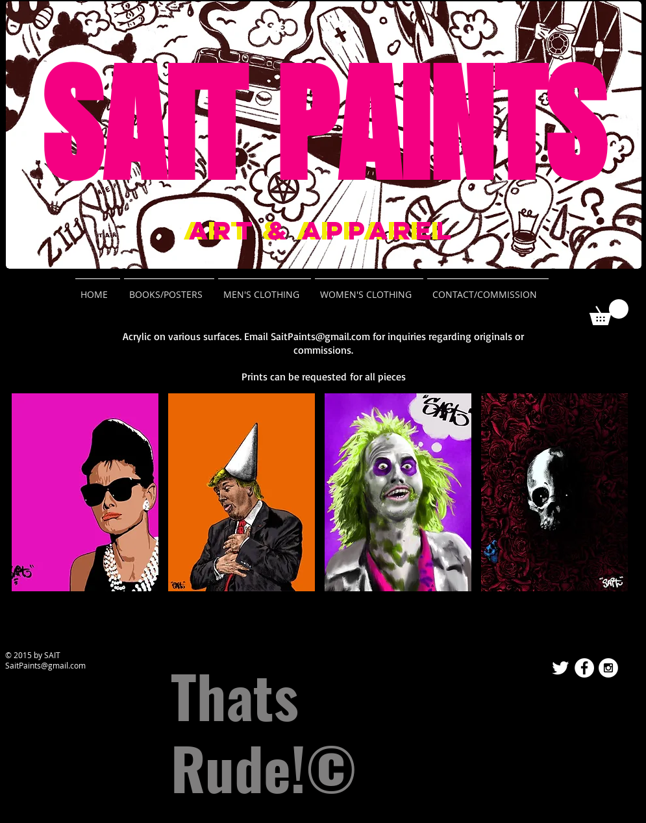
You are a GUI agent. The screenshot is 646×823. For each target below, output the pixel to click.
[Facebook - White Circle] (584, 668)
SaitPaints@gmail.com (320, 336)
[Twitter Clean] (560, 668)
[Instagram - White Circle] (608, 668)
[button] (609, 312)
